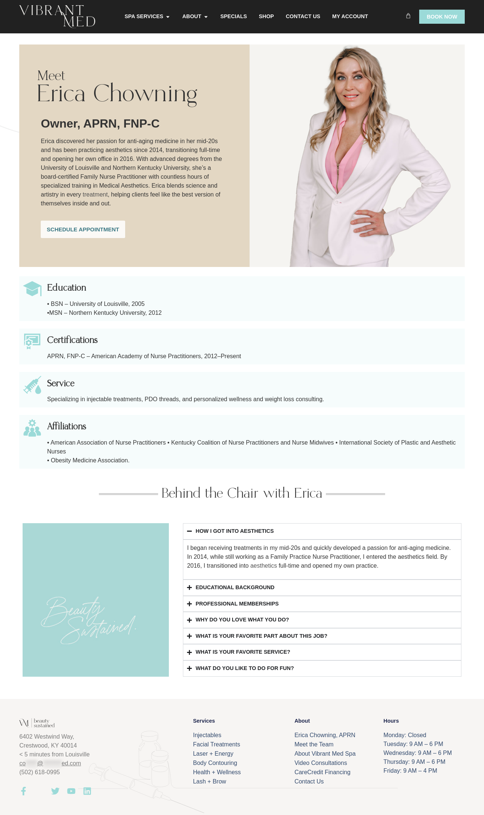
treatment (95, 194)
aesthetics (263, 565)
